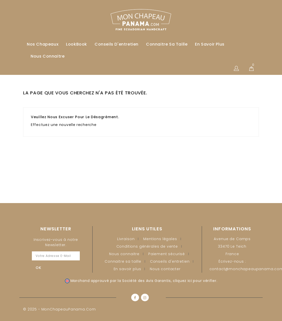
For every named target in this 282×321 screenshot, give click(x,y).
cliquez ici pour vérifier (195, 280)
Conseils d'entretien (116, 44)
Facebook (135, 297)
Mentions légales (160, 238)
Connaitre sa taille (166, 44)
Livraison (126, 238)
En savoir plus (209, 44)
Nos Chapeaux (42, 44)
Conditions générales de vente (147, 246)
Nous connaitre (47, 56)
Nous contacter (165, 268)
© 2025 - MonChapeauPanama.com (59, 309)
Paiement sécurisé (166, 253)
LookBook (76, 44)
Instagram (145, 297)
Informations (232, 229)
